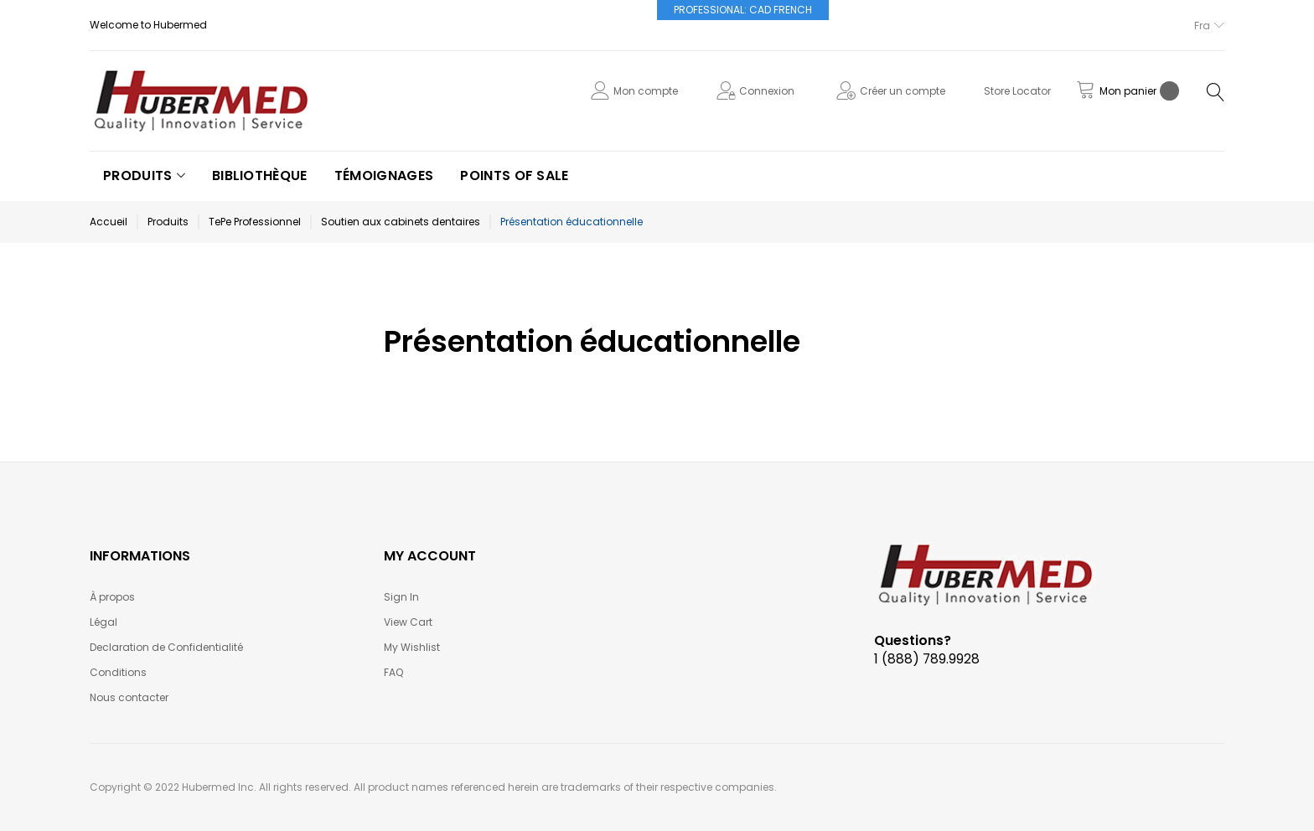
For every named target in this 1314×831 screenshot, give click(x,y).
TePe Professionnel (255, 221)
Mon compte (645, 91)
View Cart (408, 622)
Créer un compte (902, 91)
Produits (168, 221)
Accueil (108, 221)
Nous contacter (129, 697)
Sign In (401, 597)
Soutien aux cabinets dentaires (400, 221)
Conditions (118, 672)
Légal (103, 622)
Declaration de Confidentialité (166, 647)
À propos (112, 597)
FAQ (393, 672)
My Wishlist (412, 647)
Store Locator (1017, 91)
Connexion (766, 91)
